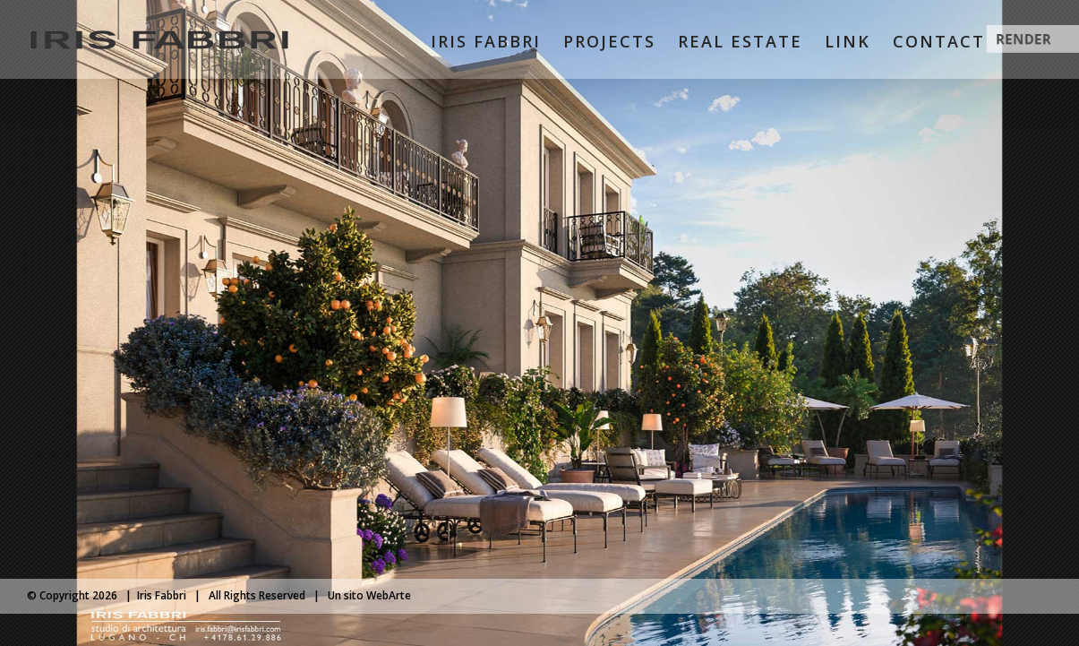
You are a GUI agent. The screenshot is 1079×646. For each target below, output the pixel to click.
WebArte (388, 595)
